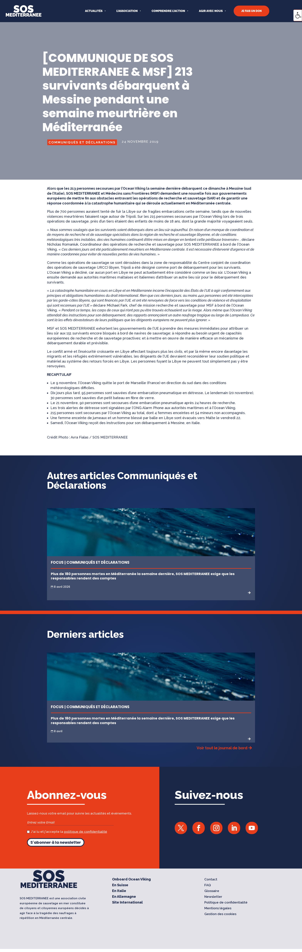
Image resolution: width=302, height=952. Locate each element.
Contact (210, 879)
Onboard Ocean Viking (131, 879)
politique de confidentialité (85, 832)
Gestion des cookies (220, 914)
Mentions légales (217, 908)
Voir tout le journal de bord (222, 748)
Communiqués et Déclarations (82, 142)
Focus (57, 562)
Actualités (93, 11)
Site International (127, 902)
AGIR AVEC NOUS (211, 11)
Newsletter (213, 897)
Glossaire (211, 891)
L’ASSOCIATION (127, 11)
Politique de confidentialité (225, 902)
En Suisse (120, 885)
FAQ (207, 885)
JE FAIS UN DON (251, 11)
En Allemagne (124, 897)
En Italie (119, 891)
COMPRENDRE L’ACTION (168, 11)
